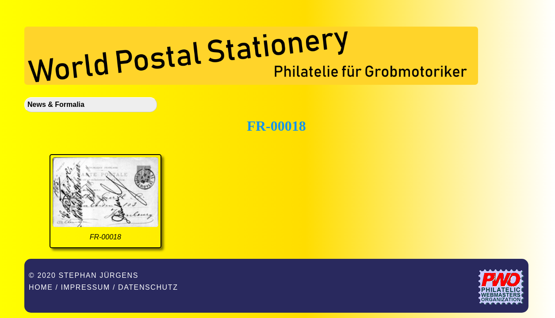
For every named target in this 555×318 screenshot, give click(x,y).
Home (41, 287)
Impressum (85, 287)
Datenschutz (148, 287)
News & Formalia (55, 104)
